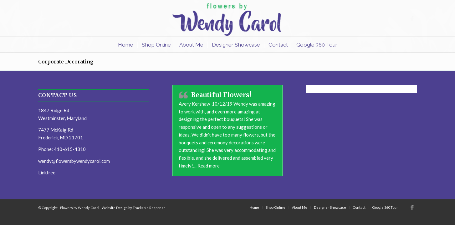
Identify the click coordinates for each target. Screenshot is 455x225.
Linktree (46, 172)
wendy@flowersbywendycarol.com (74, 161)
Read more (208, 165)
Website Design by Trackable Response (134, 208)
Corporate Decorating (65, 61)
